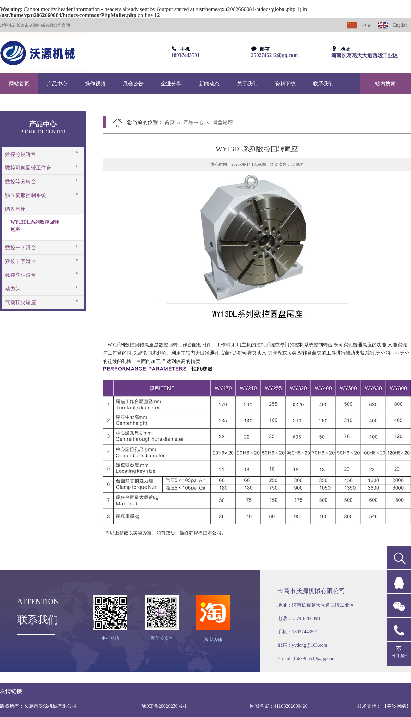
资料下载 (285, 83)
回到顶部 (399, 655)
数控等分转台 (20, 181)
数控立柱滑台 (20, 275)
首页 (169, 122)
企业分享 (171, 83)
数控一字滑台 (20, 247)
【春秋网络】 (396, 706)
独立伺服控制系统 (25, 195)
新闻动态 (209, 83)
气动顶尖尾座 (20, 302)
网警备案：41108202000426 (278, 706)
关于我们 (247, 83)
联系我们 (323, 83)
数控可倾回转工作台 (28, 168)
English (393, 25)
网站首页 (19, 83)
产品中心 (57, 83)
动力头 (13, 289)
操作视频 (95, 83)
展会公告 (133, 83)
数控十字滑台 (20, 261)
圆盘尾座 (15, 209)
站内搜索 (385, 83)
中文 (359, 25)
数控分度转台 (20, 154)
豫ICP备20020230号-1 (163, 706)
